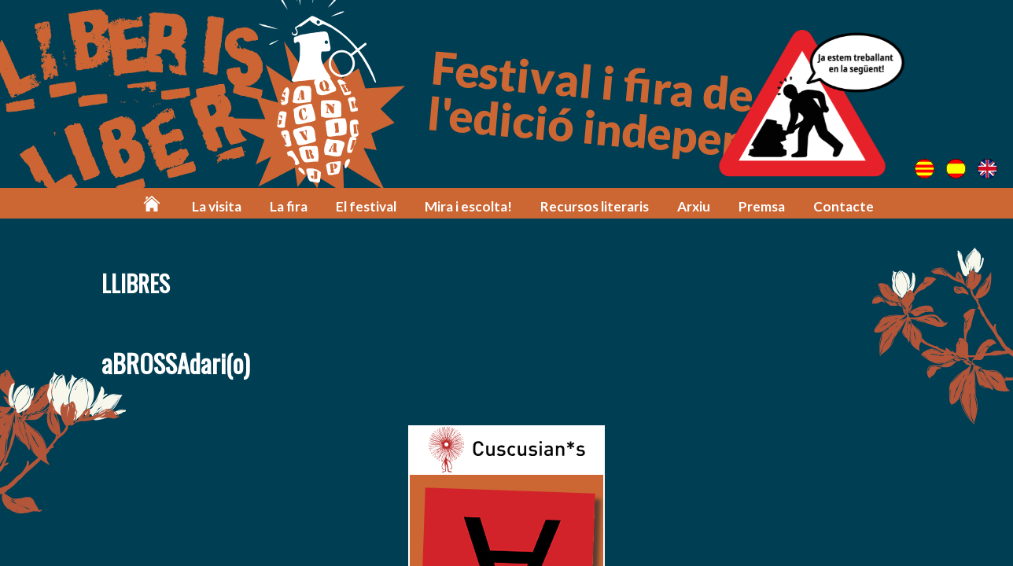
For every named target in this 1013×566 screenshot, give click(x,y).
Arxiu (693, 206)
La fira (289, 206)
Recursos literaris (594, 206)
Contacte (843, 206)
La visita (216, 206)
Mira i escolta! (468, 206)
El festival (366, 206)
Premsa (762, 206)
